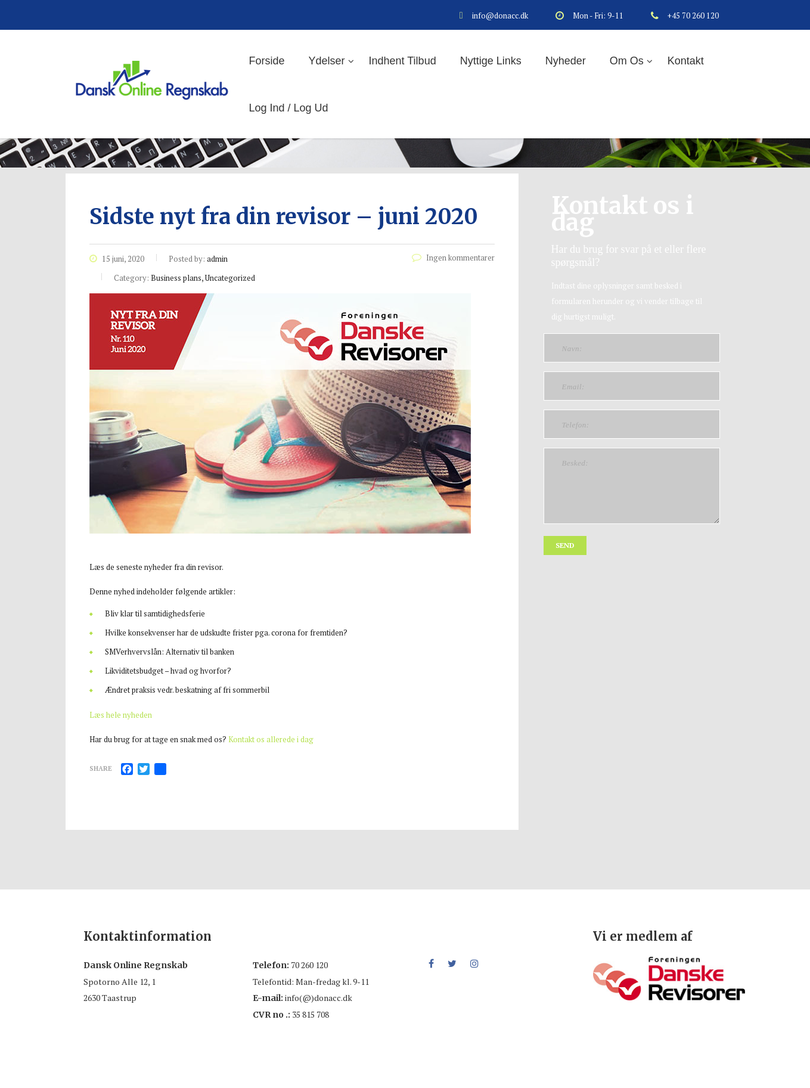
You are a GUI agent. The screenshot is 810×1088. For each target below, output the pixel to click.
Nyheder (565, 61)
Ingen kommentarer (453, 257)
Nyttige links (491, 61)
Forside (267, 61)
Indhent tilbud (402, 61)
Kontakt (686, 61)
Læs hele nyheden (120, 714)
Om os (627, 61)
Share (100, 768)
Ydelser (327, 61)
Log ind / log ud (288, 108)
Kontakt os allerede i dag (271, 739)
